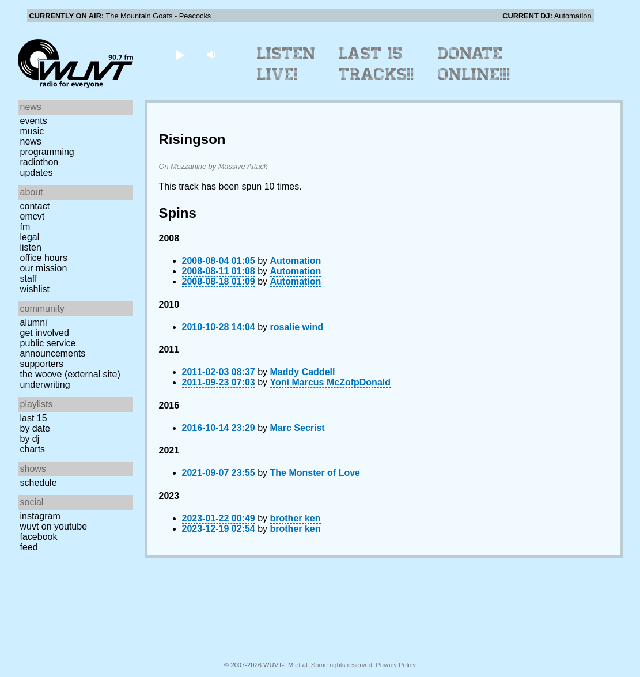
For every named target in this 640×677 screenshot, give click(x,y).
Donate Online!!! (474, 64)
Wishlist (35, 289)
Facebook (39, 537)
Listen (30, 247)
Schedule (38, 482)
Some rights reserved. (342, 664)
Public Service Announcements (53, 348)
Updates (36, 172)
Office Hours (43, 258)
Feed (29, 547)
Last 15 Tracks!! (376, 64)
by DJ (30, 439)
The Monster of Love (315, 473)
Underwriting (45, 384)
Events (33, 121)
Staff (28, 278)
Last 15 (33, 418)
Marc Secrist (297, 428)
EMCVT (32, 216)
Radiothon (39, 162)
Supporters (42, 364)
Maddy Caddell (302, 372)
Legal (30, 237)
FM (25, 227)
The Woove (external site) (70, 374)
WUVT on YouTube (54, 526)
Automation (295, 261)
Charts (33, 449)
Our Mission (43, 268)
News (30, 141)
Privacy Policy (396, 664)
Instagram (40, 516)
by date (35, 428)
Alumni (33, 322)
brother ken (295, 518)
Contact (35, 206)
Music (32, 131)
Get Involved (44, 333)
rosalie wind (296, 327)
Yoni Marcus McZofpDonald (330, 382)
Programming (47, 152)
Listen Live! (286, 64)
